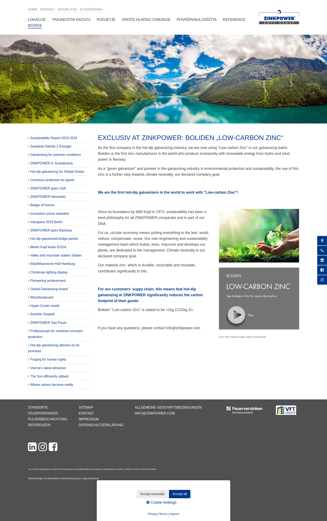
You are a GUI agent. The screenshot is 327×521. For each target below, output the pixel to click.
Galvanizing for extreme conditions (55, 154)
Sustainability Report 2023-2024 (53, 138)
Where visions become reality (51, 384)
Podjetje (106, 20)
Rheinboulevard (41, 297)
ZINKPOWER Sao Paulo (48, 322)
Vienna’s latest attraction (48, 368)
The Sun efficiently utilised (49, 376)
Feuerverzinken (43, 413)
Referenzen (39, 425)
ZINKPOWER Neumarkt (47, 196)
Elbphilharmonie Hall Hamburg (52, 264)
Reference (234, 20)
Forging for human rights (48, 359)
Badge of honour (42, 205)
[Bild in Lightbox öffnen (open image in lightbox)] (259, 238)
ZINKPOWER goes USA (48, 188)
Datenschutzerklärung (101, 425)
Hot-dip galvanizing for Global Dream (57, 171)
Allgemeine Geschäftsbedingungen (168, 407)
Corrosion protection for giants (52, 180)
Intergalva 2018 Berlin (46, 222)
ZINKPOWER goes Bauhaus (51, 230)
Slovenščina (91, 9)
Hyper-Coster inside (44, 306)
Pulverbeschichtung (47, 419)
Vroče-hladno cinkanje (146, 20)
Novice (35, 25)
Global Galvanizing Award (49, 289)
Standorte (38, 407)
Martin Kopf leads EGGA (48, 247)
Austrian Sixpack (42, 314)
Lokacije (37, 20)
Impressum (89, 419)
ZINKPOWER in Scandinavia (51, 163)
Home (32, 9)
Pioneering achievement (48, 280)
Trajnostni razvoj (71, 20)
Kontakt (47, 9)
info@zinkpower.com (155, 413)
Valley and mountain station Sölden (56, 255)
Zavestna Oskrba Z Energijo (50, 146)
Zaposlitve (67, 9)
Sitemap (86, 407)
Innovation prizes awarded (49, 213)
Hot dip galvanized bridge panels (54, 238)
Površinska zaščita (196, 20)
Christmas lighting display (49, 272)
